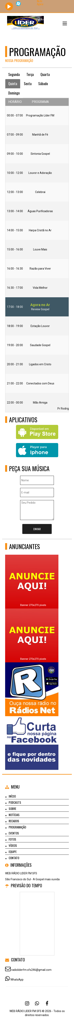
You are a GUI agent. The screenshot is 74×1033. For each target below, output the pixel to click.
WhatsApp (16, 979)
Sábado (43, 83)
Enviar (37, 529)
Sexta (28, 83)
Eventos (14, 833)
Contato (14, 858)
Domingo (14, 93)
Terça (30, 74)
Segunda (14, 74)
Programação (17, 827)
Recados (14, 821)
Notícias (14, 814)
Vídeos (13, 845)
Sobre (12, 808)
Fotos (12, 839)
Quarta (45, 74)
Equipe (13, 851)
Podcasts (15, 802)
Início (12, 796)
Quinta (12, 83)
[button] (65, 24)
